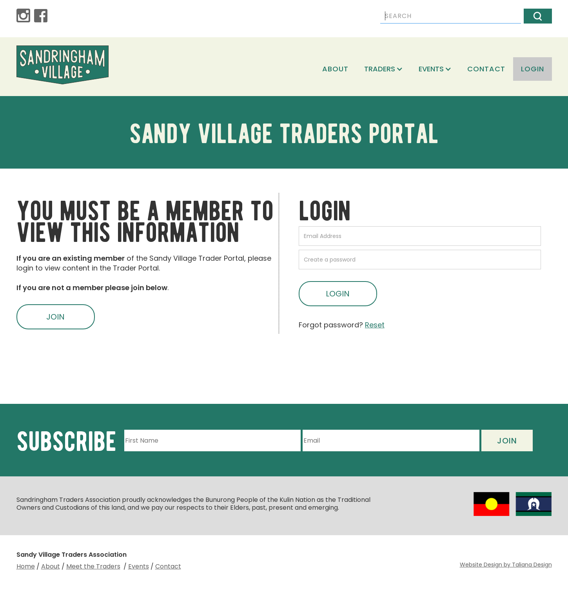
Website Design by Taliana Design (506, 565)
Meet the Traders (93, 566)
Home (25, 566)
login (532, 69)
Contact (486, 69)
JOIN (55, 316)
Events (138, 566)
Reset (375, 325)
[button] (383, 69)
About (335, 69)
